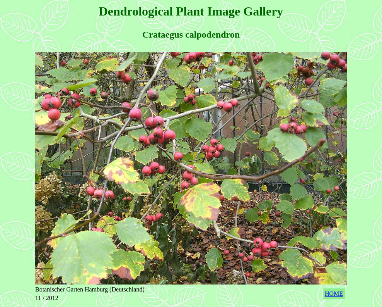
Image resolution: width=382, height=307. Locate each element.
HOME (334, 293)
